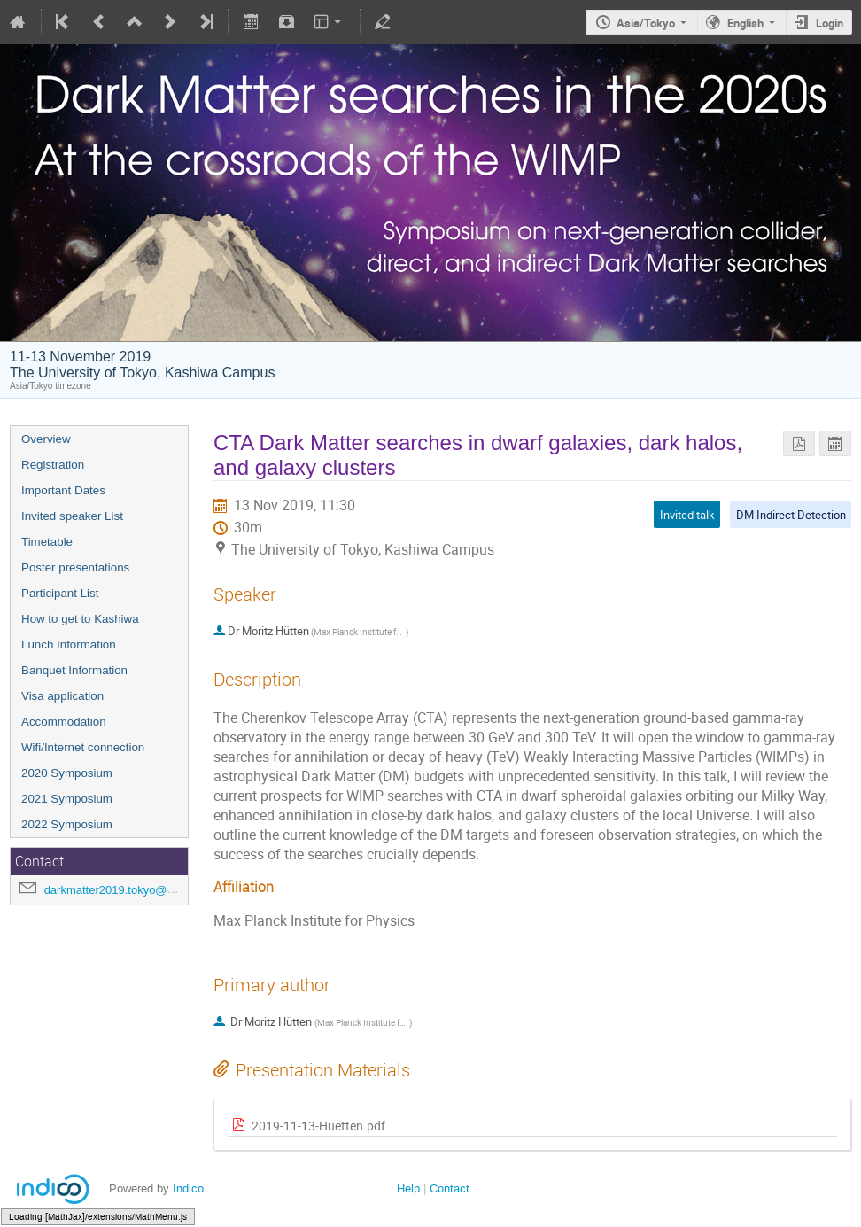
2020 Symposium (66, 773)
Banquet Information (74, 670)
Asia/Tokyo (646, 23)
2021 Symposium (66, 798)
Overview (46, 439)
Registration (52, 464)
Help (408, 1188)
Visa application (62, 696)
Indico (188, 1188)
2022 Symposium (66, 824)
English (745, 23)
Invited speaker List (72, 516)
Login (829, 23)
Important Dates (63, 490)
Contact (449, 1188)
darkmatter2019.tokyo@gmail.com (132, 890)
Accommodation (63, 721)
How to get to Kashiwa (80, 618)
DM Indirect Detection (791, 515)
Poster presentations (75, 567)
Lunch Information (68, 644)
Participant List (59, 593)
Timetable (47, 541)
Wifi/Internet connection (82, 747)
